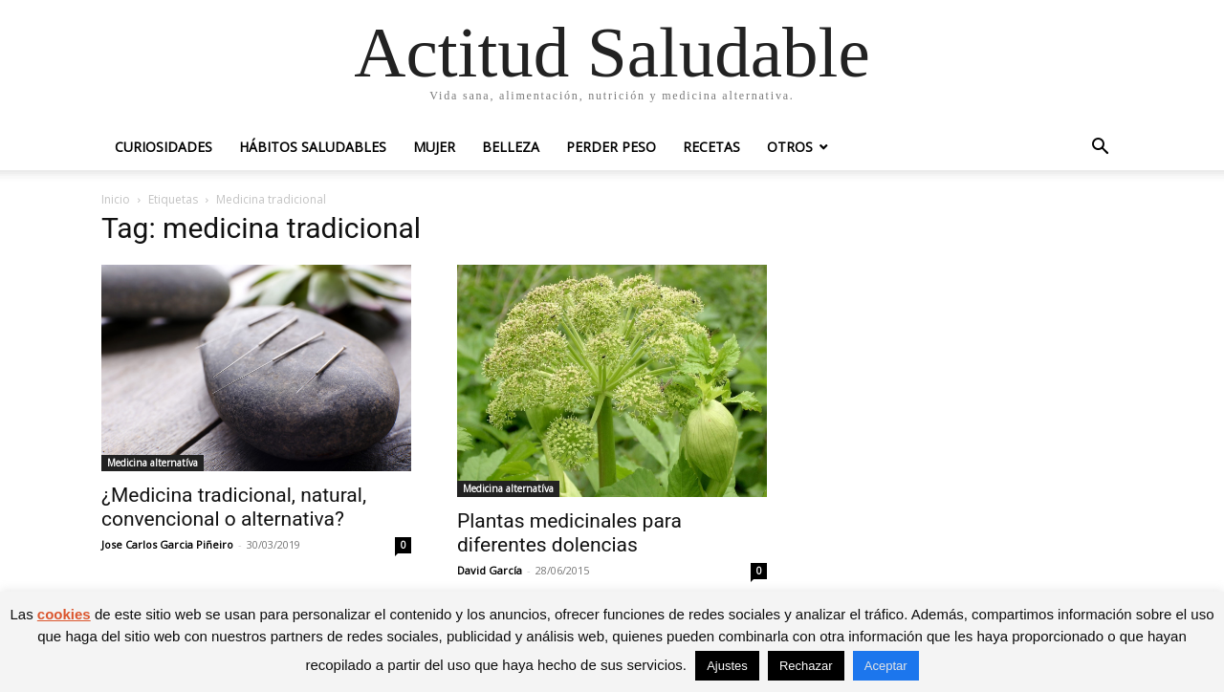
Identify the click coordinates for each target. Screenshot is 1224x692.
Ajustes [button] (727, 666)
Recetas (711, 147)
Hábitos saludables (312, 147)
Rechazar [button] (806, 666)
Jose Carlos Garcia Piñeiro (167, 544)
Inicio (115, 199)
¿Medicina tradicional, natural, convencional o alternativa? (233, 507)
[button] (1100, 149)
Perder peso (611, 147)
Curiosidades (163, 147)
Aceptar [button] (885, 666)
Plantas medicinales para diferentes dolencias (569, 532)
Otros (790, 147)
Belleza (510, 147)
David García (489, 570)
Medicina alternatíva (152, 462)
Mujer (434, 147)
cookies (64, 614)
